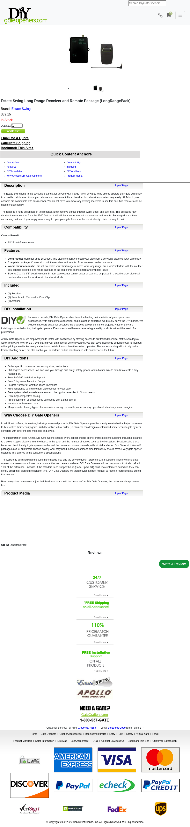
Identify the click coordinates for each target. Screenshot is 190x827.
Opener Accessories (70, 734)
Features (11, 166)
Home (34, 734)
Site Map (62, 741)
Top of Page (121, 185)
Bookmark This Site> (17, 148)
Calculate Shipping (15, 143)
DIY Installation (15, 171)
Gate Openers (48, 734)
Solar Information (44, 741)
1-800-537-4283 (87, 727)
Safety (129, 734)
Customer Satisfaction (165, 741)
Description (13, 162)
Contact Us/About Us (112, 741)
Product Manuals (22, 741)
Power (155, 734)
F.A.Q (95, 741)
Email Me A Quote (15, 138)
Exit (120, 734)
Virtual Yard (142, 734)
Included (71, 166)
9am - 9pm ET (135, 727)
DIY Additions (74, 171)
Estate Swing (21, 109)
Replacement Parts (95, 734)
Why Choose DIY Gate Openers (24, 175)
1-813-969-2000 (116, 727)
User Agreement (79, 741)
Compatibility (74, 162)
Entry (112, 734)
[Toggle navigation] (180, 15)
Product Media (74, 175)
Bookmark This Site (138, 741)
